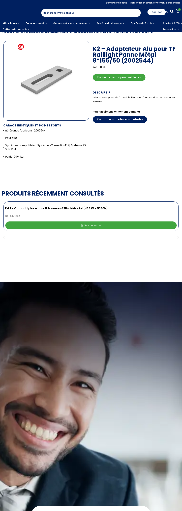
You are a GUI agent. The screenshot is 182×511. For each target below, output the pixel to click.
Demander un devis (116, 2)
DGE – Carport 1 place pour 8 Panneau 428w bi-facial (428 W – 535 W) (56, 220)
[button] (4, 249)
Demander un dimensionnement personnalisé (155, 2)
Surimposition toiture (54, 43)
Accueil (6, 43)
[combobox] (91, 13)
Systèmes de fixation (26, 43)
